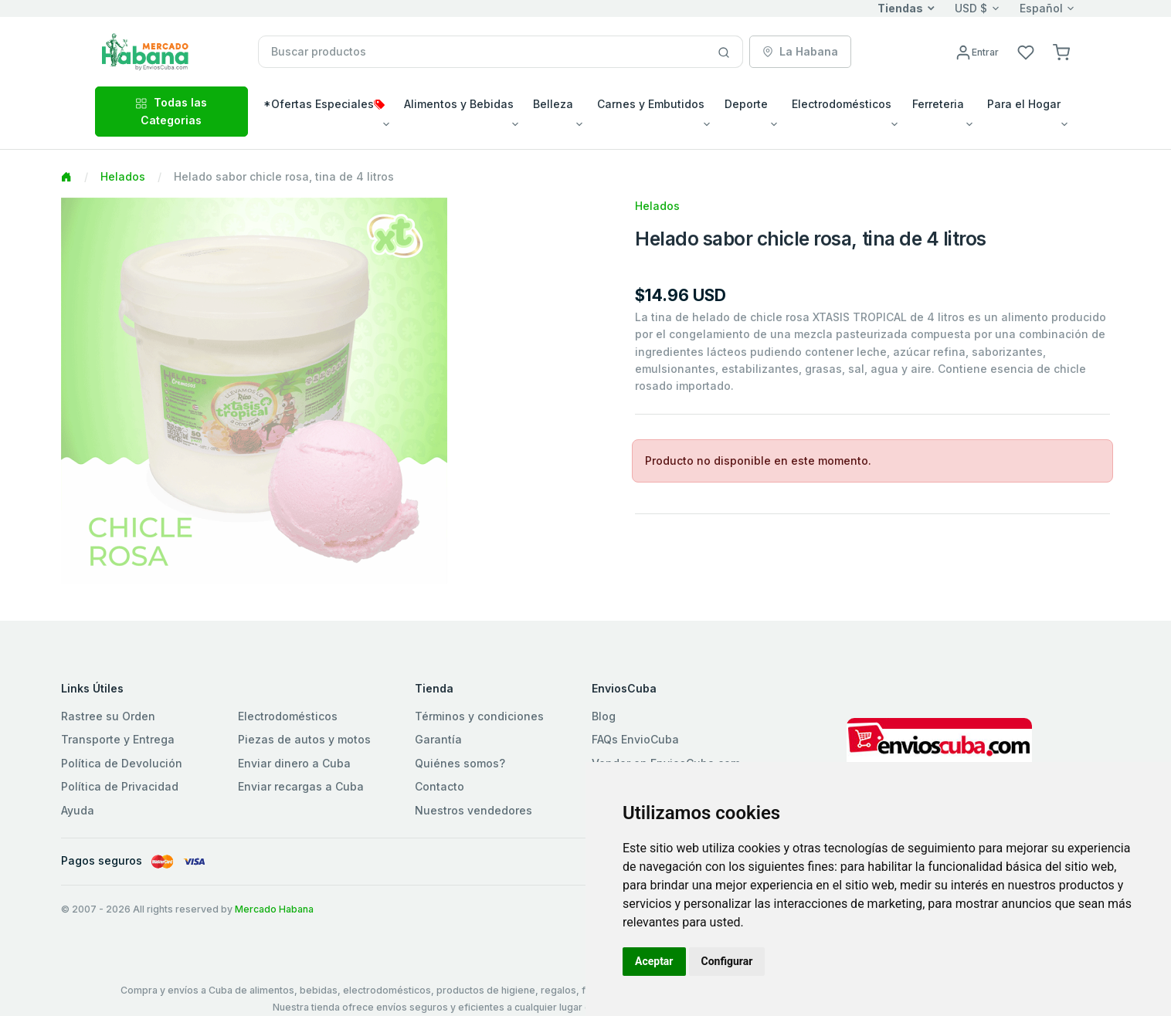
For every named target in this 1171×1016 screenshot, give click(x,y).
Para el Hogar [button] (1024, 103)
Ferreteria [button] (938, 103)
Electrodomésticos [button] (841, 103)
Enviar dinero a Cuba (294, 763)
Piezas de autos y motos (304, 739)
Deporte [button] (746, 103)
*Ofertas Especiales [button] (324, 103)
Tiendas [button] (900, 8)
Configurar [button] (727, 961)
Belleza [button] (553, 103)
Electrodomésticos (288, 716)
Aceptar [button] (654, 961)
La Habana (800, 51)
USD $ (971, 8)
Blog (604, 716)
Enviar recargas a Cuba (301, 786)
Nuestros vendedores (473, 810)
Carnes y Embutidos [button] (650, 103)
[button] (1061, 51)
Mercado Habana (274, 909)
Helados (122, 176)
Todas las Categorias (171, 111)
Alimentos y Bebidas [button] (459, 103)
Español (1041, 8)
